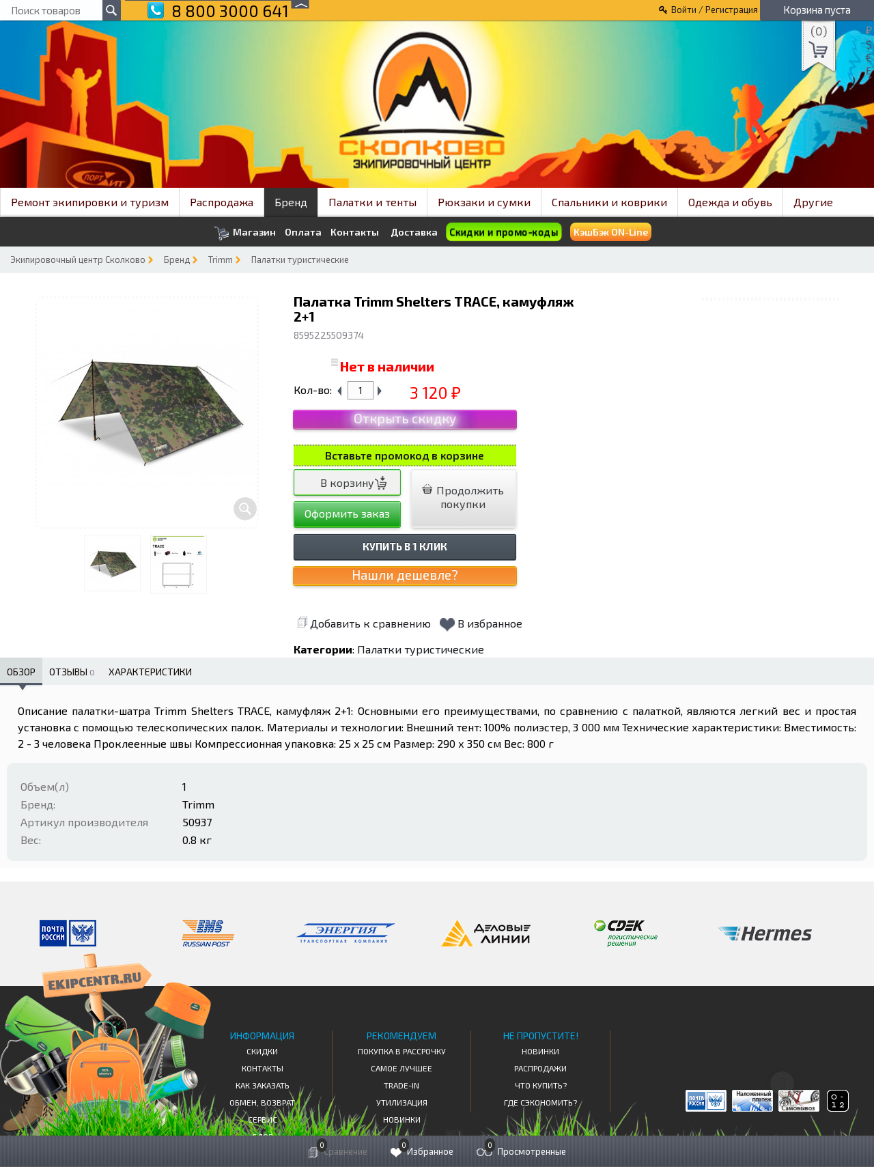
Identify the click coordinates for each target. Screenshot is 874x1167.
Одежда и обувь (730, 201)
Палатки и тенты (372, 201)
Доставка (414, 232)
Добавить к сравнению (364, 623)
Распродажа (221, 201)
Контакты (354, 232)
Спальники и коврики (609, 201)
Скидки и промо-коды (503, 232)
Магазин (245, 233)
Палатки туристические (300, 259)
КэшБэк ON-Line (611, 232)
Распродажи (540, 1068)
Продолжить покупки (463, 496)
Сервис (262, 1119)
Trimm (220, 259)
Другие (813, 201)
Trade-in (401, 1085)
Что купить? (541, 1085)
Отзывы (72, 671)
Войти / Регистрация (714, 9)
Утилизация (401, 1102)
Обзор (21, 671)
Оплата (303, 232)
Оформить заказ (347, 513)
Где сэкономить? (540, 1102)
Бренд (290, 201)
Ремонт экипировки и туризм (90, 201)
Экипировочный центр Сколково (77, 259)
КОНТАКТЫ (262, 1068)
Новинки (402, 1119)
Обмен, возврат (262, 1102)
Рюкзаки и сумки (484, 201)
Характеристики (150, 671)
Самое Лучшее (401, 1068)
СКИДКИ (262, 1051)
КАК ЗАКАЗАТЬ (263, 1085)
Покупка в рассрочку (402, 1051)
